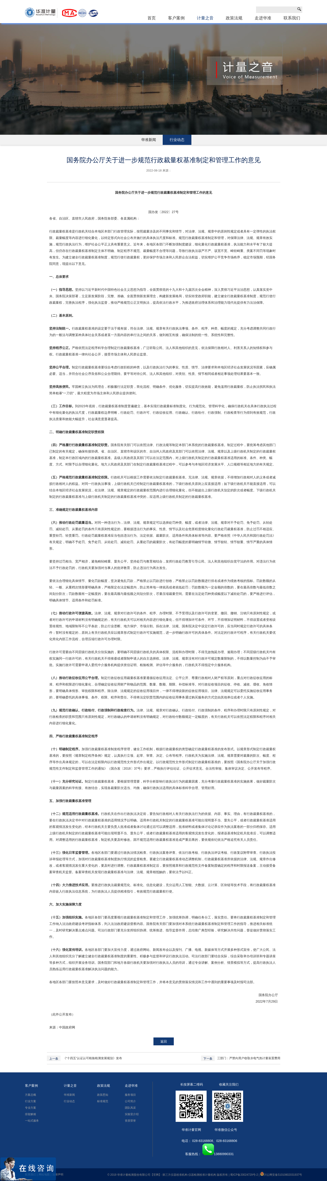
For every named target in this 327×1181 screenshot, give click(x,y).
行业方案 (30, 1101)
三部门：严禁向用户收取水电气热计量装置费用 (248, 1058)
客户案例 (176, 18)
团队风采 (130, 1107)
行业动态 (177, 140)
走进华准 (263, 18)
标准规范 (102, 1101)
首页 (151, 18)
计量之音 (205, 18)
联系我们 (292, 18)
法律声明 (57, 1174)
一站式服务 (32, 1120)
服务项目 (130, 1094)
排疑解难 (30, 1114)
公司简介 (130, 1101)
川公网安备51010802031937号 (281, 1174)
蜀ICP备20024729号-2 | (245, 1174)
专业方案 (30, 1107)
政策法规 (234, 18)
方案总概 (30, 1094)
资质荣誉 (130, 1120)
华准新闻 (148, 140)
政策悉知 (102, 1094)
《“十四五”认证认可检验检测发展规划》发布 (92, 1058)
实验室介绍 (132, 1114)
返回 (163, 1041)
